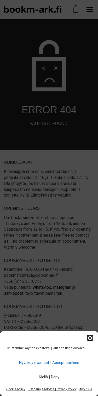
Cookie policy (15, 389)
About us (85, 389)
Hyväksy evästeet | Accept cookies (49, 362)
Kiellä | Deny (49, 377)
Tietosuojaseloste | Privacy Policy (52, 389)
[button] (90, 338)
